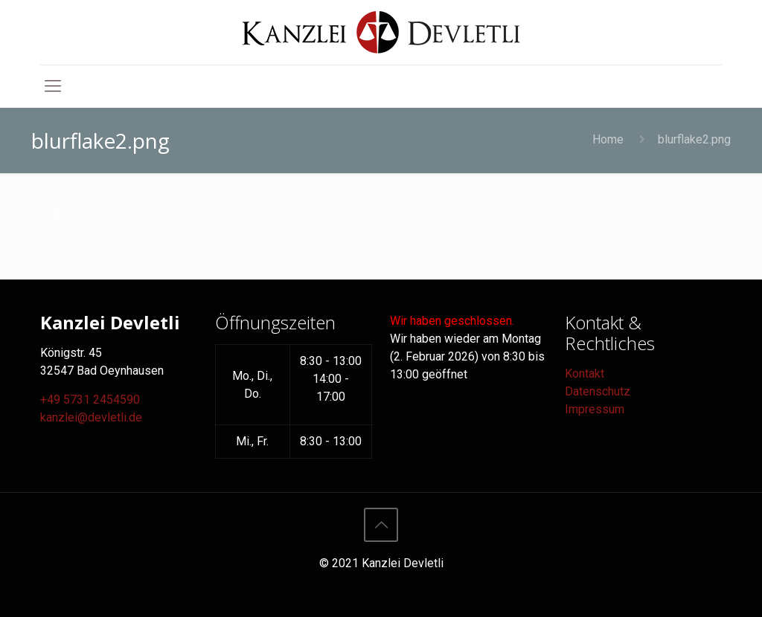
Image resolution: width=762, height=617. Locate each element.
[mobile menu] (52, 86)
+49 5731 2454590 (90, 400)
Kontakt (584, 373)
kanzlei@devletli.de (91, 417)
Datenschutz (597, 391)
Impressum (594, 409)
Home (608, 139)
